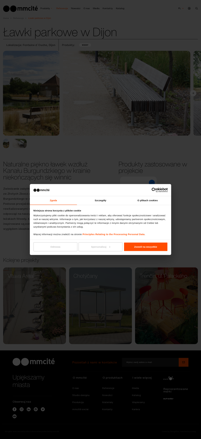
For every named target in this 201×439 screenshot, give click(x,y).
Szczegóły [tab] (100, 200)
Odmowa (55, 246)
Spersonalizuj (100, 246)
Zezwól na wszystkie (145, 246)
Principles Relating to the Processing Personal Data (114, 234)
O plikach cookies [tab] (147, 200)
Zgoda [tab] (53, 200)
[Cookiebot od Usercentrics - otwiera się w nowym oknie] (154, 190)
